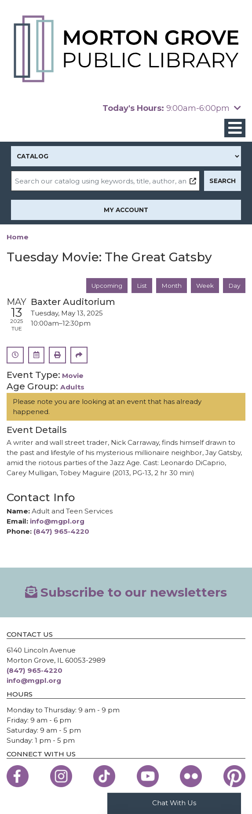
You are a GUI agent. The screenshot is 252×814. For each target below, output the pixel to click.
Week (205, 285)
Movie (73, 375)
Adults (72, 387)
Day (234, 285)
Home (18, 237)
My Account (126, 209)
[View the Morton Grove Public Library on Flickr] (191, 776)
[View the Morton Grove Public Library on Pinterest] (234, 776)
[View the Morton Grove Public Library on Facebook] (18, 776)
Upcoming (106, 285)
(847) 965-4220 (61, 531)
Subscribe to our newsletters (126, 592)
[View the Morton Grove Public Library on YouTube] (148, 776)
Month (171, 285)
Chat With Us (174, 803)
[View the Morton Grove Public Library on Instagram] (61, 776)
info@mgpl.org (57, 521)
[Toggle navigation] (234, 128)
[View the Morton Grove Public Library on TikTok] (104, 776)
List (142, 285)
